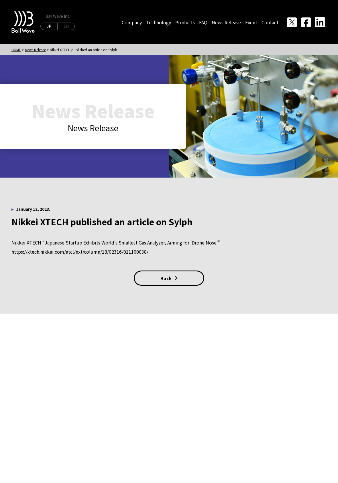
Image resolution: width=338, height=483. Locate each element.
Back (169, 278)
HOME (16, 49)
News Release (35, 49)
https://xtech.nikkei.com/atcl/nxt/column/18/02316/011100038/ (79, 251)
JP (49, 26)
